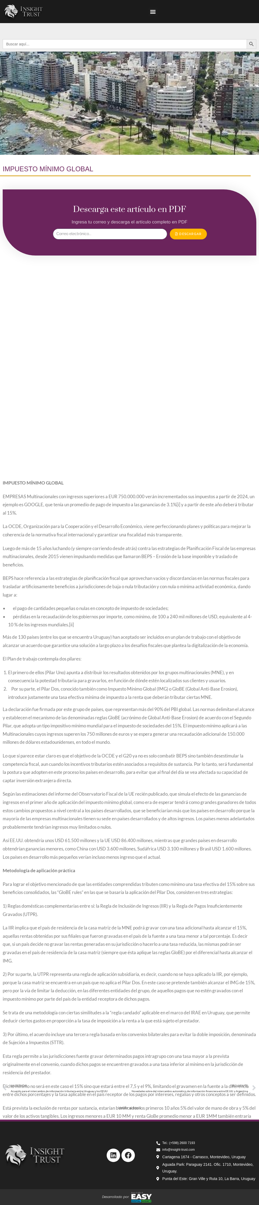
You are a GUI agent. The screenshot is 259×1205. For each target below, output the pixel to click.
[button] (153, 11)
